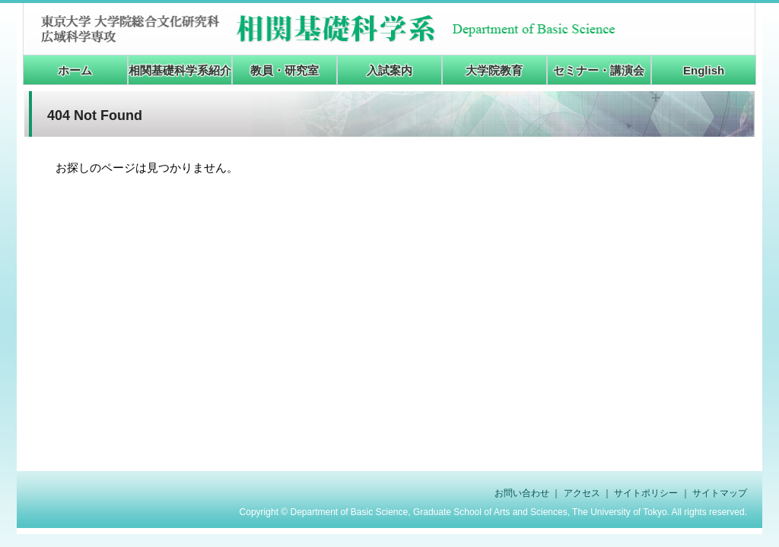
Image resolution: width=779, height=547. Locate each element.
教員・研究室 (284, 70)
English (703, 70)
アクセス (582, 493)
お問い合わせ (521, 493)
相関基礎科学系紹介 (180, 70)
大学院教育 (494, 70)
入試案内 (389, 70)
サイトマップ (719, 493)
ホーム (75, 70)
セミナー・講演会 (598, 70)
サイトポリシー (646, 493)
